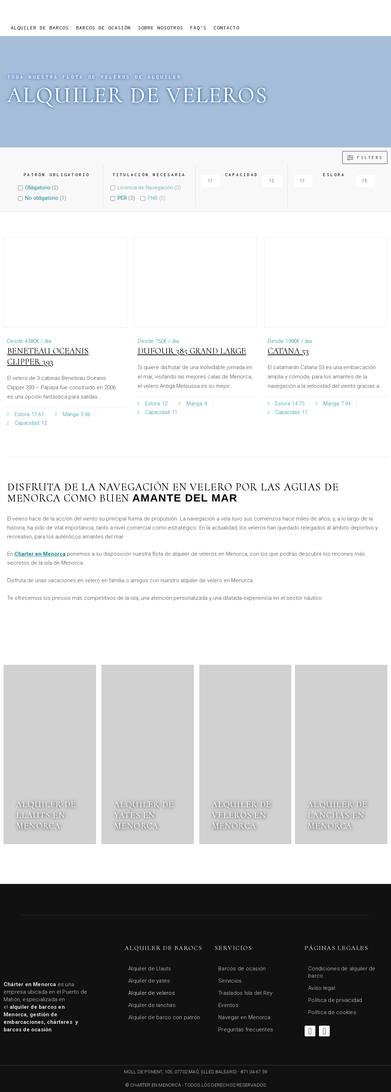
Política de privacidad (335, 1000)
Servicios (230, 981)
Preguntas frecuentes (245, 1029)
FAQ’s (198, 27)
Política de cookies (332, 1012)
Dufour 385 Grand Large (192, 351)
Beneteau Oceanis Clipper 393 (48, 356)
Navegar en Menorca (244, 1017)
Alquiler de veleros (151, 993)
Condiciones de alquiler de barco (342, 972)
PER (122, 198)
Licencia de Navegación (145, 187)
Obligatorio (38, 187)
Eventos (228, 1005)
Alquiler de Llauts (149, 968)
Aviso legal (321, 988)
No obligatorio (41, 198)
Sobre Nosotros (160, 27)
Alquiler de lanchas (152, 1005)
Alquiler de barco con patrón (164, 1017)
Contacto (226, 27)
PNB (153, 198)
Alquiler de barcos (40, 27)
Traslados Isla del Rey (245, 993)
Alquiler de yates (149, 981)
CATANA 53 (288, 351)
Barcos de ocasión (103, 27)
